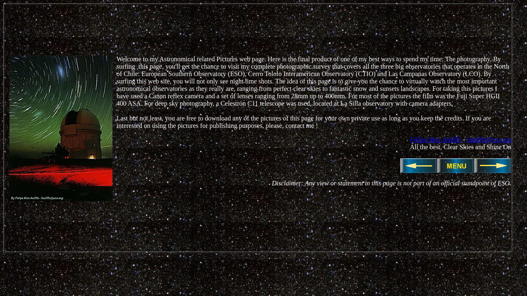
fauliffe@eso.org (489, 139)
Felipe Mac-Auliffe (436, 139)
